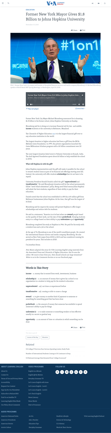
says (53, 134)
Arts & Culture (6, 427)
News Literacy (33, 397)
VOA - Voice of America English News (42, 98)
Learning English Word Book (10, 401)
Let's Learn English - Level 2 (37, 390)
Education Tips (34, 424)
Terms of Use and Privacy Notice (12, 379)
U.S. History (60, 424)
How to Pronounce (34, 405)
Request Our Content (8, 386)
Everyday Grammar (35, 427)
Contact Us (4, 375)
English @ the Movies (35, 375)
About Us (4, 371)
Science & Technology (63, 420)
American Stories (7, 424)
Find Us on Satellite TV (8, 397)
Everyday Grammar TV (36, 379)
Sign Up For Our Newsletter (10, 390)
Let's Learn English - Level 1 (37, 386)
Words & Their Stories (63, 427)
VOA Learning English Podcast (94, 416)
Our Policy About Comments (10, 405)
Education (30, 10)
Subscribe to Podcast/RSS (10, 394)
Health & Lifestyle (62, 416)
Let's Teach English (34, 394)
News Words (32, 401)
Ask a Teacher (33, 420)
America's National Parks (9, 416)
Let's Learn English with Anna (38, 382)
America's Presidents (8, 420)
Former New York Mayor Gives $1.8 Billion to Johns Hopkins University (55, 95)
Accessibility (5, 382)
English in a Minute (35, 371)
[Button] (74, 30)
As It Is (31, 416)
